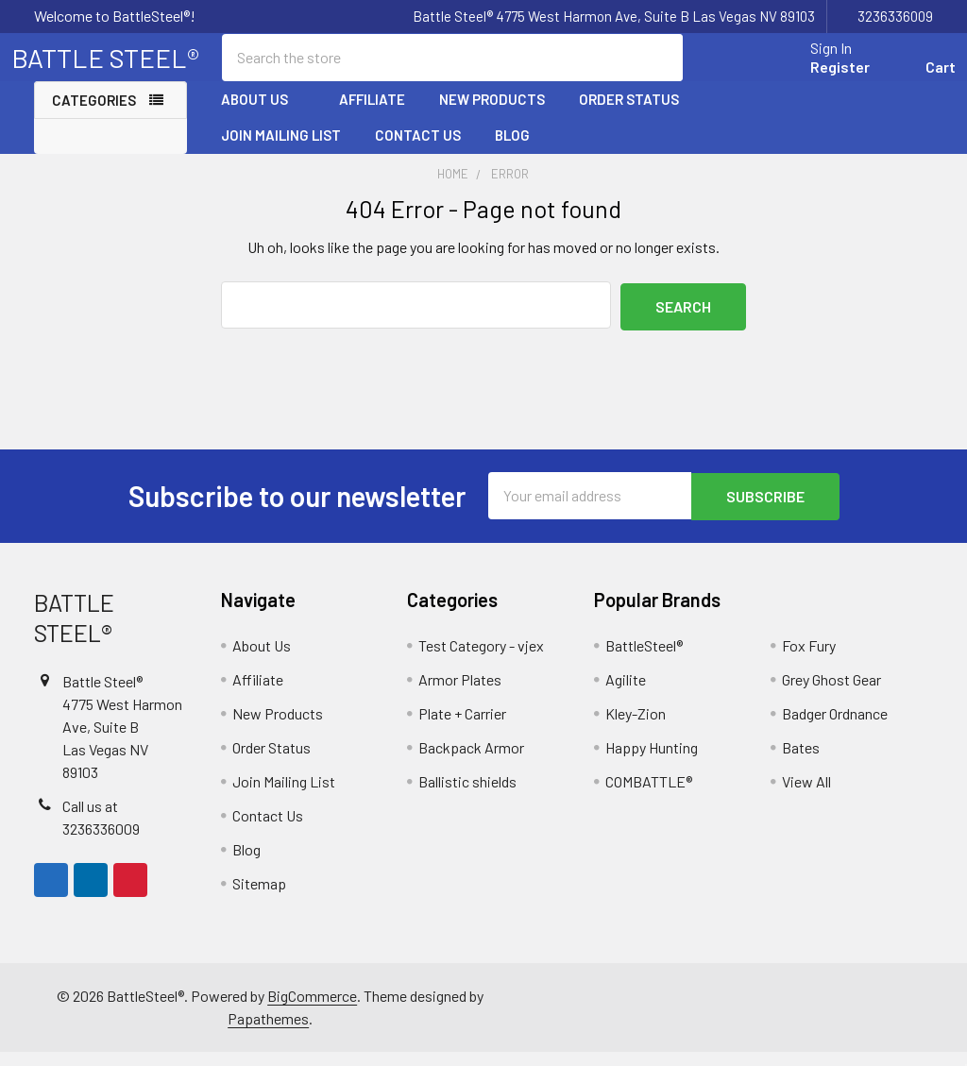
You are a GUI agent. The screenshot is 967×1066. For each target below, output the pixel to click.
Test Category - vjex (481, 659)
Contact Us (418, 152)
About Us (263, 116)
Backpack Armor (471, 761)
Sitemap (259, 897)
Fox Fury (809, 659)
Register (817, 78)
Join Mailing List (281, 152)
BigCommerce (312, 1010)
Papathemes (268, 1032)
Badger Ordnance (835, 727)
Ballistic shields (467, 795)
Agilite (625, 693)
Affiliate (372, 116)
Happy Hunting (651, 761)
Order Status (629, 116)
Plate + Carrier (462, 727)
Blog (512, 152)
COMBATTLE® (648, 795)
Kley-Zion (635, 727)
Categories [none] (94, 117)
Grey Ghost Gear (831, 693)
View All (806, 795)
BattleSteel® (644, 659)
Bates (801, 761)
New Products (492, 116)
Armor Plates (459, 693)
